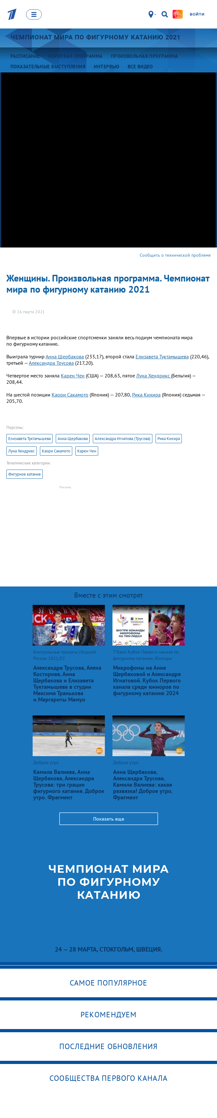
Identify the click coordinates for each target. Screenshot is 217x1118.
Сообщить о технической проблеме (175, 255)
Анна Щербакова (65, 356)
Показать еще (108, 819)
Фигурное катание (24, 474)
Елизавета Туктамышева (162, 356)
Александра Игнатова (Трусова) (122, 438)
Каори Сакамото (70, 394)
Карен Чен (73, 375)
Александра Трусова (51, 363)
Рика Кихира (146, 394)
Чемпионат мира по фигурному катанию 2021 (95, 37)
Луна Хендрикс (153, 375)
